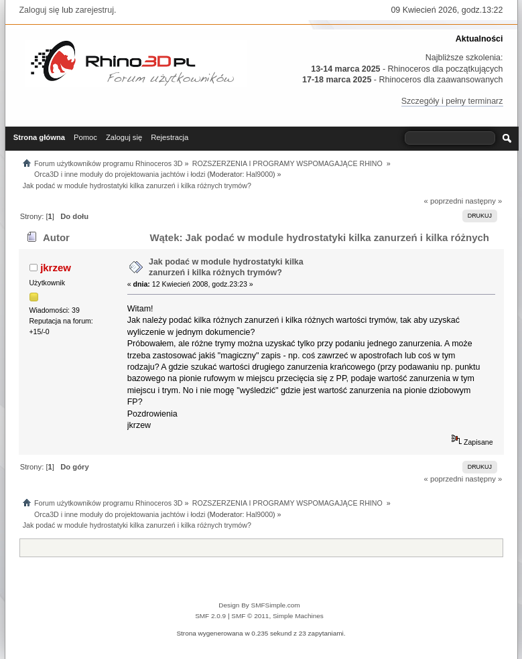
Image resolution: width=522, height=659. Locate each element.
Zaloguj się (39, 10)
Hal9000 (259, 174)
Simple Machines (298, 615)
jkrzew (55, 267)
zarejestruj (94, 10)
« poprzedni (444, 201)
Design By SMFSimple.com (259, 605)
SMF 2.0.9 (210, 615)
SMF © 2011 (250, 615)
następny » (483, 201)
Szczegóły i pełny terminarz (452, 101)
